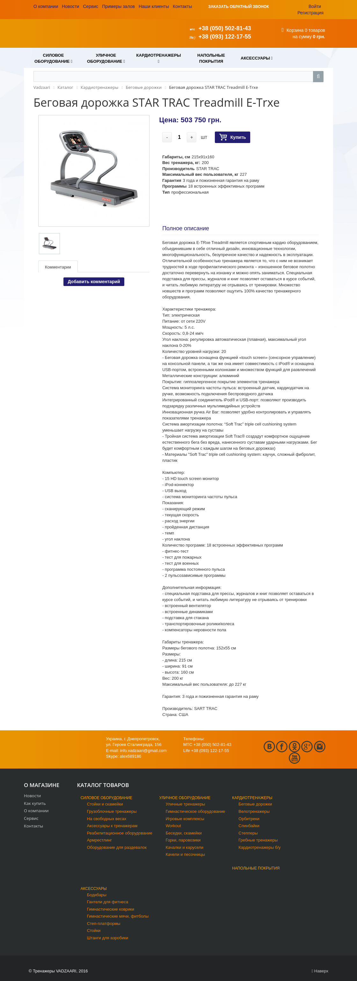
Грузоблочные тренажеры (112, 811)
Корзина (295, 30)
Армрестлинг (99, 840)
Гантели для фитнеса (107, 901)
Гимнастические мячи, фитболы (118, 916)
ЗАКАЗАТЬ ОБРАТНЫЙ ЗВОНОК (238, 6)
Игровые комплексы (185, 818)
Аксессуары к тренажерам (112, 825)
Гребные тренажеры (258, 840)
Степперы (248, 833)
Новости (70, 6)
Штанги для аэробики (107, 937)
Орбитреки (248, 818)
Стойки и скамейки (105, 804)
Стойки (94, 930)
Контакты (182, 6)
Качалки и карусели (184, 847)
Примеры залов (118, 6)
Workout (173, 825)
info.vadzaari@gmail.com (143, 750)
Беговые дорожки (255, 804)
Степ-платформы (103, 923)
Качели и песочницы (185, 854)
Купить (232, 137)
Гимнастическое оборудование (195, 811)
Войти (315, 6)
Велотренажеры (253, 811)
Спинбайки (248, 825)
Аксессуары (94, 888)
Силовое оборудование (106, 798)
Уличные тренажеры (185, 804)
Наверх (319, 971)
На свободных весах (107, 818)
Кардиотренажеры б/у (259, 847)
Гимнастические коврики (110, 909)
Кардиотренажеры (252, 798)
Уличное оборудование (185, 798)
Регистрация (310, 12)
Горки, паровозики (183, 840)
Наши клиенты (154, 6)
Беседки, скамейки (184, 833)
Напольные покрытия (256, 868)
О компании (45, 6)
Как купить (35, 803)
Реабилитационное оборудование (119, 833)
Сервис (90, 6)
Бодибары (96, 894)
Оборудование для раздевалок (117, 847)
